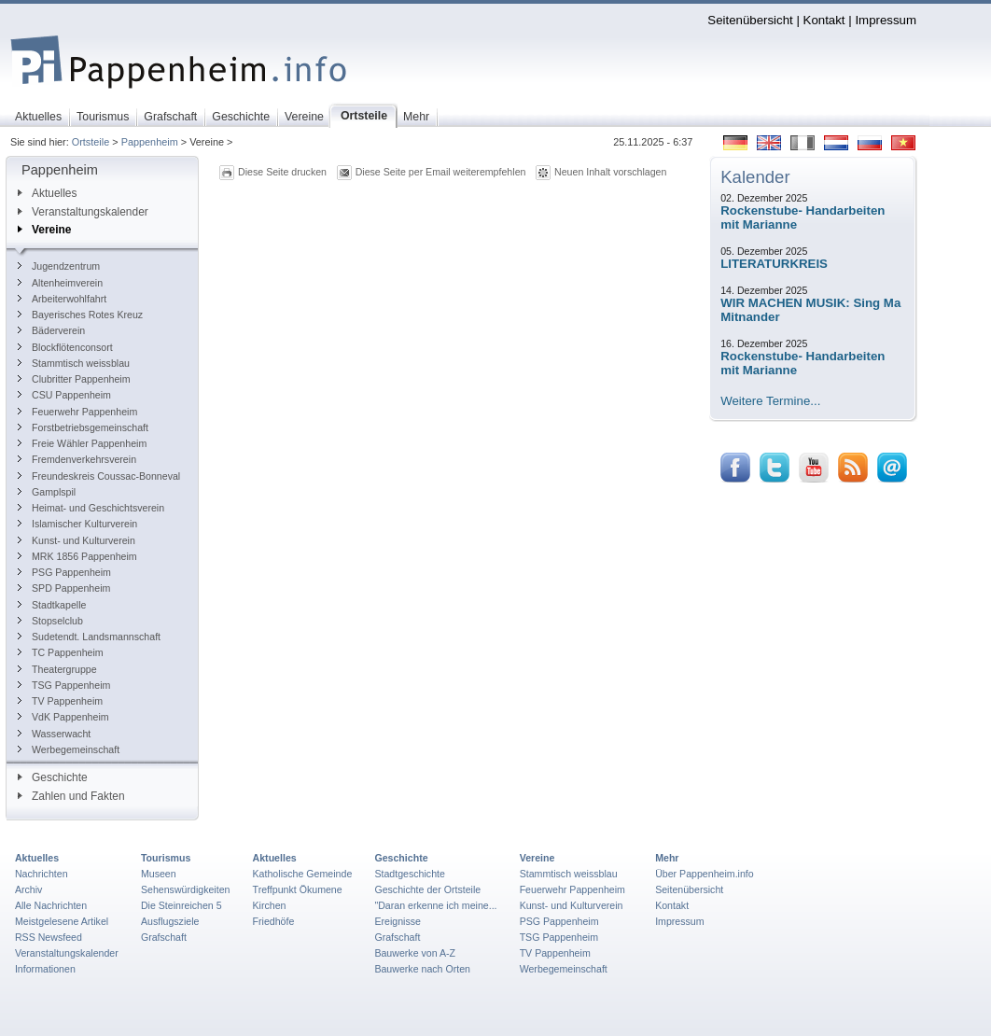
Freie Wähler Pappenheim (82, 443)
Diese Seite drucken (282, 171)
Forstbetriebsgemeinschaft (83, 427)
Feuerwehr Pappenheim (77, 411)
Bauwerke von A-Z (414, 953)
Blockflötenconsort (65, 347)
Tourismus (165, 857)
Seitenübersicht (749, 20)
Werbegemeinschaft (68, 749)
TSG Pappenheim (64, 685)
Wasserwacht (54, 733)
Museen (158, 873)
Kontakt (824, 20)
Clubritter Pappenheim (74, 379)
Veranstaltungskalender (83, 211)
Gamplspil (47, 491)
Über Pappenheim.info (704, 873)
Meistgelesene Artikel (61, 921)
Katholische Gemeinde (303, 873)
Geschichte (53, 777)
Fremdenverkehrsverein (77, 459)
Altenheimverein (60, 282)
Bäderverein (51, 330)
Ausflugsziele (170, 921)
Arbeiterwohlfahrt (62, 298)
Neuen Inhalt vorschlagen (610, 171)
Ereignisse (397, 921)
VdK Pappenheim (63, 716)
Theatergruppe (57, 669)
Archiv (28, 889)
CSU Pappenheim (64, 394)
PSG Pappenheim (64, 572)
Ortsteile (91, 141)
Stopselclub (50, 620)
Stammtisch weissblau (74, 363)
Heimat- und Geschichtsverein (91, 507)
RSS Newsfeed (48, 937)
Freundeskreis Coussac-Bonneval (99, 476)
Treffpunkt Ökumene (297, 889)
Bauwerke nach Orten (422, 968)
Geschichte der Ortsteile (427, 889)
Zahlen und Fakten (71, 796)
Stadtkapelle (52, 604)
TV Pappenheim (60, 701)
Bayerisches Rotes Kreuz (80, 314)
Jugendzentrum (59, 266)
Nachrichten (41, 873)
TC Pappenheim (61, 652)
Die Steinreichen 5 (181, 905)
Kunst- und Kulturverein (76, 540)
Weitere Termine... (770, 401)
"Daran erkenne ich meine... (435, 905)
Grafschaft (164, 937)
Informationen (45, 968)
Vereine (44, 229)
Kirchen (269, 905)
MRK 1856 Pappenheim (77, 556)
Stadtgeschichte (409, 873)
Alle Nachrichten (51, 905)
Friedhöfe (274, 921)
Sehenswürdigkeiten (185, 889)
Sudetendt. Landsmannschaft (89, 636)
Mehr (666, 857)
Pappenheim (149, 141)
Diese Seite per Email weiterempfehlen (441, 171)
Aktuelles (47, 193)
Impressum (885, 20)
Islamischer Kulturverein (77, 523)
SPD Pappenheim (64, 588)
